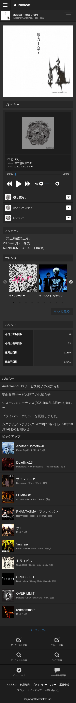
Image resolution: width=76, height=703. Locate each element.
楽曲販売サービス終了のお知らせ (26, 394)
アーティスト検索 (19, 657)
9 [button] (62, 303)
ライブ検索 (57, 657)
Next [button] (71, 282)
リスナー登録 (57, 641)
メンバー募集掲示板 (57, 672)
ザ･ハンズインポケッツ (53, 280)
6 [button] (44, 303)
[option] (23, 280)
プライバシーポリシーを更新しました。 (31, 416)
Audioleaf (22, 5)
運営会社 (64, 684)
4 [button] (32, 303)
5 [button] (38, 303)
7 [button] (50, 303)
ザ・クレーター (23, 280)
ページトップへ (38, 630)
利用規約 (25, 684)
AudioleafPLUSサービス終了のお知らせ (31, 386)
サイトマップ (34, 690)
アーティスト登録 (19, 641)
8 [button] (56, 303)
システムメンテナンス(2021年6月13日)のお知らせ (37, 405)
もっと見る (62, 311)
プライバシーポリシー (44, 684)
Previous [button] (5, 282)
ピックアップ (19, 672)
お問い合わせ (51, 690)
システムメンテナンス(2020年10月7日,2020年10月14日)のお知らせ (37, 427)
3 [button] (26, 303)
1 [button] (14, 303)
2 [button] (20, 303)
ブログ (20, 690)
